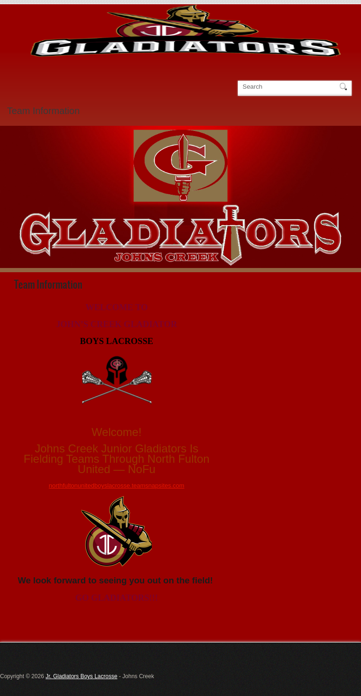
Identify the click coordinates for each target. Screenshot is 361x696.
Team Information (43, 111)
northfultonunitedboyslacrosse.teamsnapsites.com (116, 485)
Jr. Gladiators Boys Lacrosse (82, 676)
